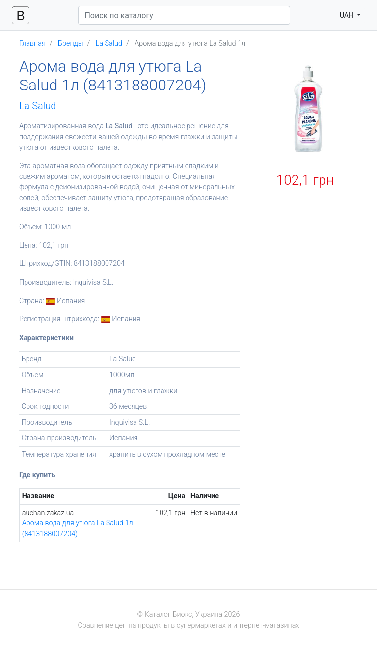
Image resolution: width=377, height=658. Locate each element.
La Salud (37, 106)
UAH (347, 15)
